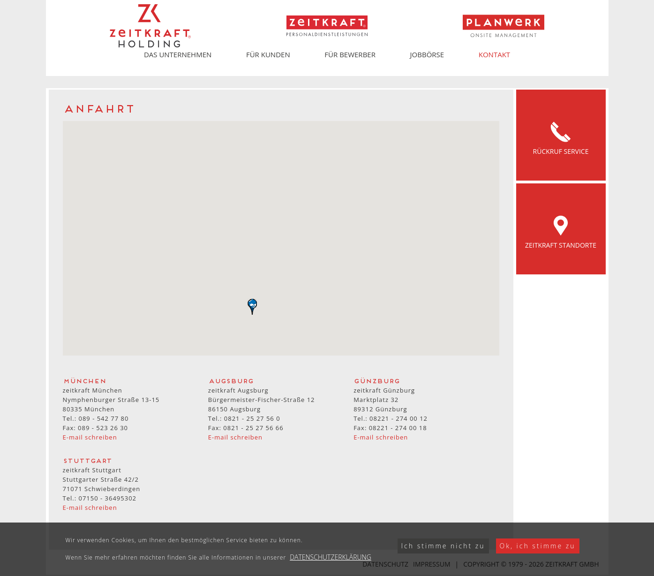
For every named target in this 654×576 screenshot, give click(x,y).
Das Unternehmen (177, 54)
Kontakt (494, 54)
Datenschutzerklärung (330, 557)
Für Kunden (268, 54)
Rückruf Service (561, 135)
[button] (252, 307)
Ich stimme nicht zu (443, 545)
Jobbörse (427, 54)
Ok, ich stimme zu (538, 545)
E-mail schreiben (90, 437)
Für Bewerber (350, 54)
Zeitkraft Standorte (560, 229)
